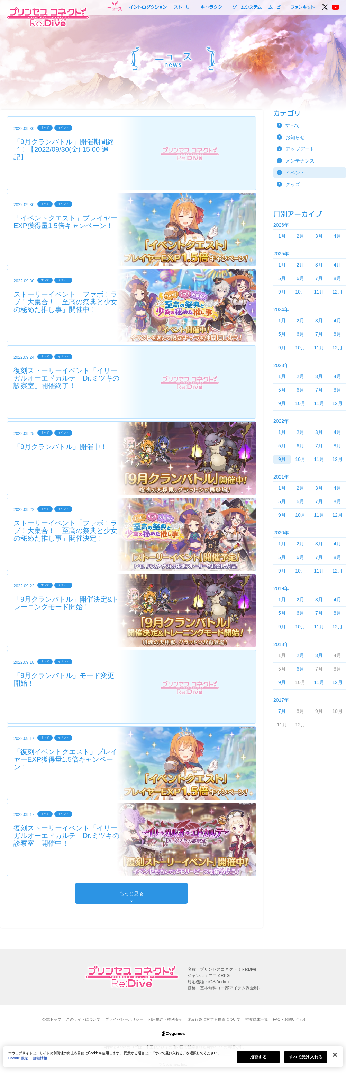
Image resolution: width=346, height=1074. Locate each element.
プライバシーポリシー (124, 1019)
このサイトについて (83, 1019)
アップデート (300, 149)
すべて (292, 125)
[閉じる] (335, 1057)
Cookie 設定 (18, 1061)
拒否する (258, 1060)
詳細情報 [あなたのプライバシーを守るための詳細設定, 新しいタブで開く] (40, 1061)
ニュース (114, 6)
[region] (173, 1059)
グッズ (292, 184)
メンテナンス (300, 161)
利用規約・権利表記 (165, 1019)
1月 (282, 236)
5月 (282, 278)
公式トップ (51, 1019)
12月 (337, 292)
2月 (300, 236)
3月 (319, 236)
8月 (337, 278)
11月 (319, 292)
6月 (300, 278)
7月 (319, 278)
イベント (295, 172)
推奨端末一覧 (256, 1019)
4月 (337, 236)
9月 (282, 292)
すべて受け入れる (305, 1060)
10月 (300, 292)
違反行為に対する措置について (213, 1019)
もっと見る (131, 893)
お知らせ (295, 137)
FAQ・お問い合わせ (290, 1019)
